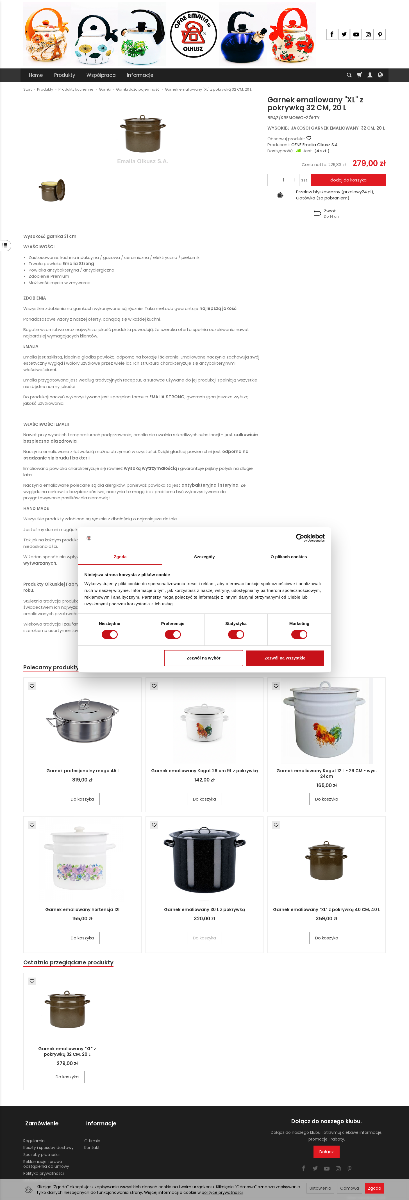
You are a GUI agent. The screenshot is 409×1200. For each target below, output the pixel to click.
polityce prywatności (222, 1192)
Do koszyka (82, 799)
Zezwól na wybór (204, 658)
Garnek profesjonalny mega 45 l (82, 771)
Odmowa (349, 1188)
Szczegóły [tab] (204, 556)
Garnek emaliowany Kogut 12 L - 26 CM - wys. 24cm (326, 774)
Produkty (64, 75)
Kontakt (92, 1144)
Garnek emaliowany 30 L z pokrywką (204, 910)
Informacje (140, 75)
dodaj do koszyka (347, 180)
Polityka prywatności (43, 1170)
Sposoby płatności (41, 1151)
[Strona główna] (169, 34)
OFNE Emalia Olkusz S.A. (314, 145)
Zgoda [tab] (120, 556)
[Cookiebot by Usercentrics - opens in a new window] (300, 538)
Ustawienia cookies (42, 1177)
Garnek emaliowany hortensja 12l (82, 910)
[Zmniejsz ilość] (292, 180)
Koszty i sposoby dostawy (48, 1144)
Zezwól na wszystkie (284, 658)
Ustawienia (320, 1188)
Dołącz (326, 1152)
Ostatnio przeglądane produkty (70, 963)
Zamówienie (39, 1122)
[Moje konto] (370, 75)
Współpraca (101, 75)
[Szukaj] (349, 75)
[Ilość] (282, 180)
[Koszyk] (359, 75)
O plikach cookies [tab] (289, 556)
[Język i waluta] (380, 75)
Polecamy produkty (52, 667)
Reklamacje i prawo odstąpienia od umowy (46, 1160)
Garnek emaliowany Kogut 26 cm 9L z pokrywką (204, 771)
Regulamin (34, 1137)
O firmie (92, 1137)
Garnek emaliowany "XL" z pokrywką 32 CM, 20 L (67, 1052)
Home (36, 75)
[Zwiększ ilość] (272, 180)
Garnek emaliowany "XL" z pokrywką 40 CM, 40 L (326, 910)
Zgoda (374, 1188)
